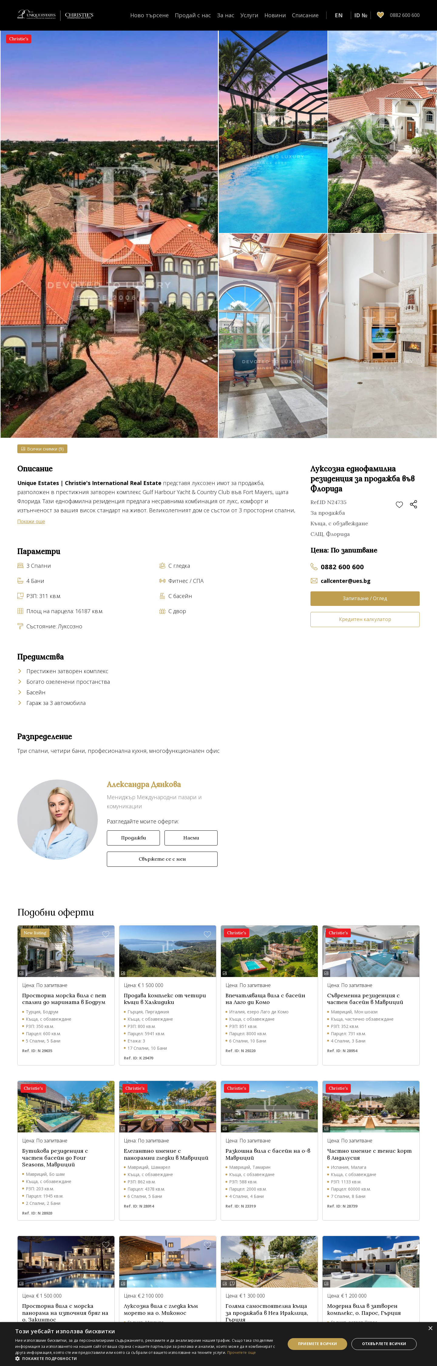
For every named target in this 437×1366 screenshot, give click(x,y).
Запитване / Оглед (365, 598)
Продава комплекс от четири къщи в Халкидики (165, 999)
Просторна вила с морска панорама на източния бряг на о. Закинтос (65, 1313)
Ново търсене (149, 15)
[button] (146, 1358)
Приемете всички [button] (317, 1343)
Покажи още (31, 521)
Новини (275, 15)
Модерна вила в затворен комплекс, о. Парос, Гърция (364, 1309)
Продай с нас (193, 15)
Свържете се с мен (162, 859)
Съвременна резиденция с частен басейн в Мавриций (365, 999)
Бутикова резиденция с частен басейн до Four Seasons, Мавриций (55, 1158)
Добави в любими (399, 505)
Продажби (133, 838)
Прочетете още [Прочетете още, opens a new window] (241, 1352)
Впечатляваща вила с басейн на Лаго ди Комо (265, 999)
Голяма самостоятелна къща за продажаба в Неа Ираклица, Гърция (266, 1313)
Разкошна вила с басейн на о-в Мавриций (267, 1154)
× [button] (430, 1328)
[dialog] (218, 1344)
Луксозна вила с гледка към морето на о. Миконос (161, 1309)
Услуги (249, 15)
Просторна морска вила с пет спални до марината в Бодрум (64, 999)
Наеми (191, 838)
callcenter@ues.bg (346, 580)
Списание (305, 15)
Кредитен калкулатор (365, 619)
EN (339, 15)
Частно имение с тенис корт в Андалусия (369, 1154)
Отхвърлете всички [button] (384, 1343)
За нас (225, 15)
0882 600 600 (342, 566)
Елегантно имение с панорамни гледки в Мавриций (166, 1154)
